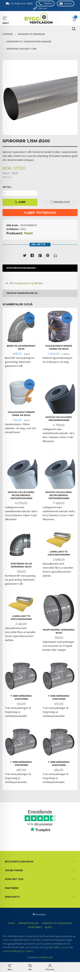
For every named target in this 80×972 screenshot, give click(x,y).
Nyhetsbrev (35, 927)
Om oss (42, 8)
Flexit (28, 233)
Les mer (64, 947)
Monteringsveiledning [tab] (21, 268)
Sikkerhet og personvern (57, 923)
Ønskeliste (60, 202)
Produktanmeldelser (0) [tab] (21, 293)
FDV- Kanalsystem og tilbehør (26, 283)
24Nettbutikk (46, 957)
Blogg (48, 927)
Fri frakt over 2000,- (22, 3)
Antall (6, 187)
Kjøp (20, 202)
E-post (68, 3)
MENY (4, 18)
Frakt (11, 923)
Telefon (48, 3)
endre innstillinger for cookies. (17, 951)
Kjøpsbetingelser (28, 923)
